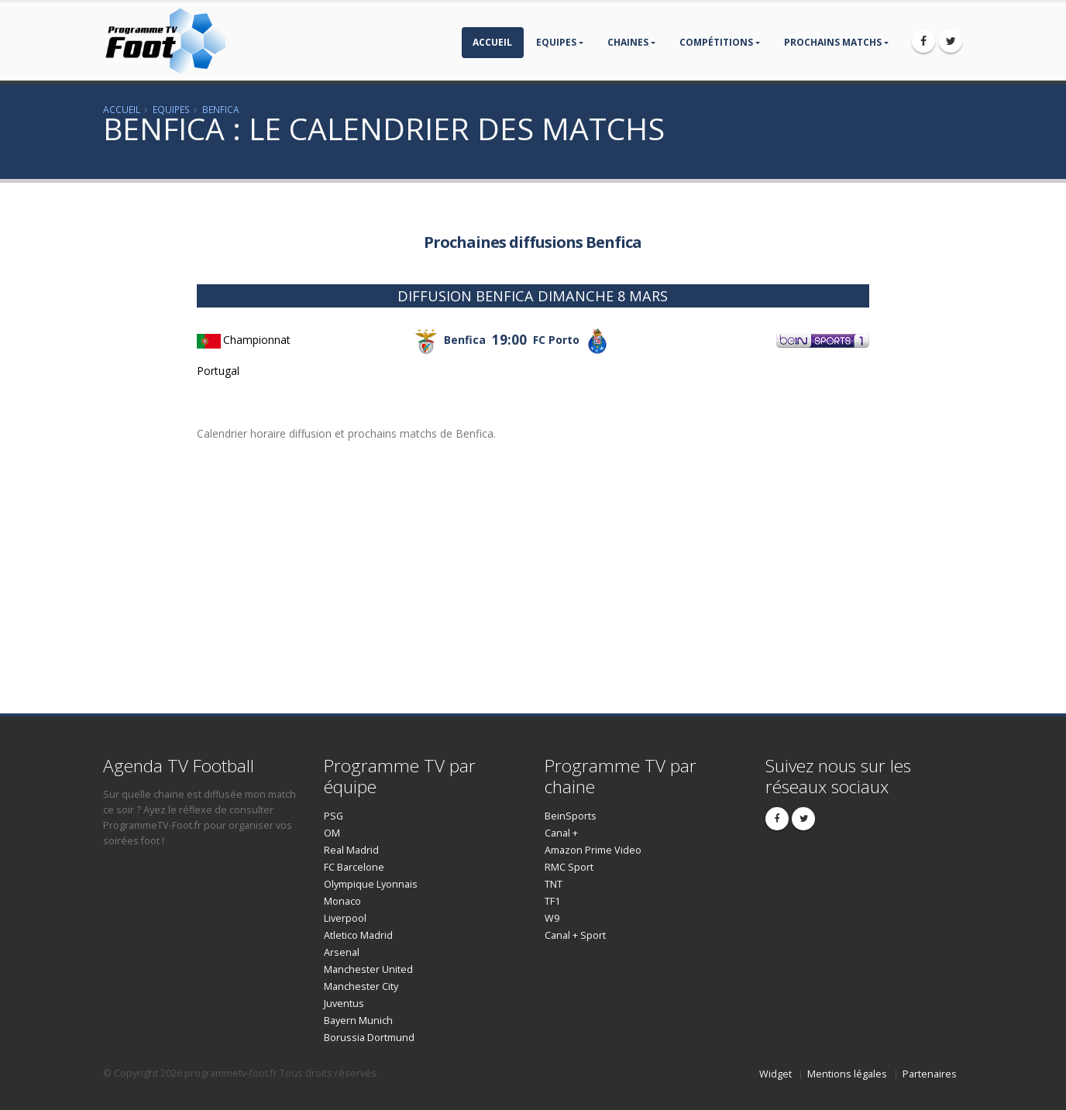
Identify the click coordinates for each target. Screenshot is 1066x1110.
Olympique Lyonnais (371, 884)
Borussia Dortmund (369, 1037)
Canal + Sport (575, 935)
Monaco (342, 901)
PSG (333, 816)
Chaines (627, 42)
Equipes (556, 42)
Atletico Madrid (358, 935)
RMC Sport (569, 867)
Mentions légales (847, 1074)
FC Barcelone (354, 867)
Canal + (561, 833)
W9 (552, 918)
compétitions (716, 42)
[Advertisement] (98, 442)
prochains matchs (833, 42)
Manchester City (361, 986)
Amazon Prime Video (593, 850)
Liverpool (345, 918)
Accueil (492, 42)
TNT (553, 884)
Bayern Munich (358, 1020)
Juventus (344, 1003)
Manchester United (368, 969)
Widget (775, 1074)
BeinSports (571, 816)
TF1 (552, 901)
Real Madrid (351, 850)
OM (332, 833)
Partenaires (930, 1074)
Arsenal (341, 952)
